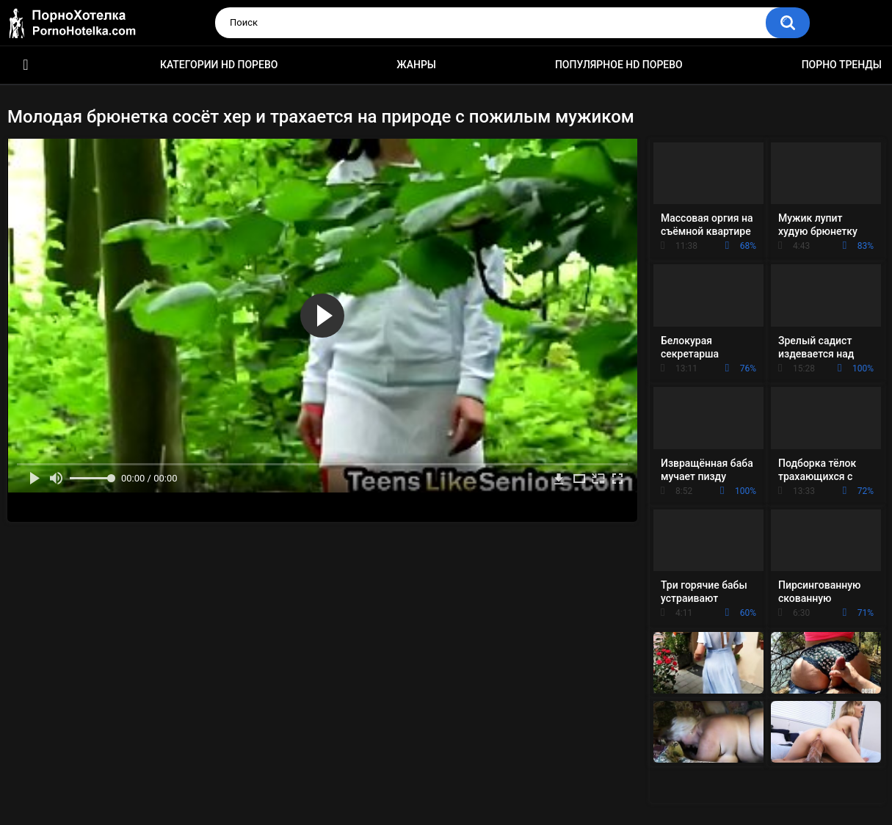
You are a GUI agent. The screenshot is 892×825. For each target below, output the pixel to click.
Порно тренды (842, 64)
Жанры (416, 64)
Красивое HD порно (25, 65)
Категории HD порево (219, 64)
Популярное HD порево (619, 64)
